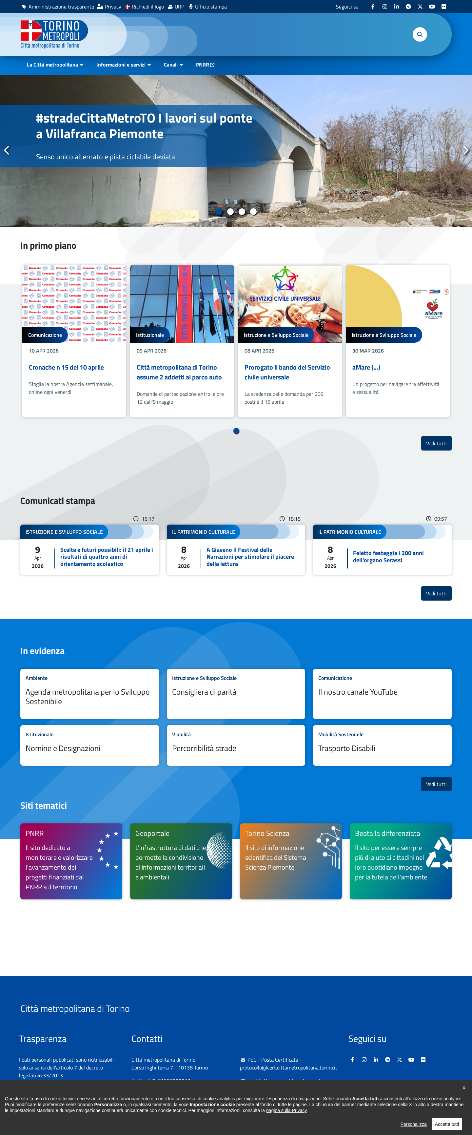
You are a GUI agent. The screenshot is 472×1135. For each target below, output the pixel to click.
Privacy (113, 6)
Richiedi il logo (148, 6)
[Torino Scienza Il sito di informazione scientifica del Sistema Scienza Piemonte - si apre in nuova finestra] (291, 861)
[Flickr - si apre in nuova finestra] (444, 6)
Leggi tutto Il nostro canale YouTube (382, 694)
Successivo (465, 150)
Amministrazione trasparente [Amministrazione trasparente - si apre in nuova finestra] (61, 6)
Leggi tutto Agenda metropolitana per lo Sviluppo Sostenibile (89, 694)
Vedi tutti (439, 443)
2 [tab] (230, 212)
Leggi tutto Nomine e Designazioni (89, 745)
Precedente (7, 150)
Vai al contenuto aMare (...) (398, 341)
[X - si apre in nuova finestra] (420, 6)
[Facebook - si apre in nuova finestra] (373, 6)
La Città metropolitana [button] (52, 64)
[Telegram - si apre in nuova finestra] (408, 6)
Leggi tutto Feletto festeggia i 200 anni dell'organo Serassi (382, 550)
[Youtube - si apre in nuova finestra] (432, 6)
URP (179, 6)
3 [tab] (241, 212)
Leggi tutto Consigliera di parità (236, 694)
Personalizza (414, 1131)
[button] (420, 34)
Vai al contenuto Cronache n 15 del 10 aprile (74, 341)
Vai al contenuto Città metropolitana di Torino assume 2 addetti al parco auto (182, 341)
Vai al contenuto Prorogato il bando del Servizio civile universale (290, 341)
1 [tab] (219, 212)
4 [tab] (253, 212)
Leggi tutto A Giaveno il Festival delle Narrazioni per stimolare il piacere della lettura (236, 550)
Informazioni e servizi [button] (121, 64)
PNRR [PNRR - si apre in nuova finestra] (202, 64)
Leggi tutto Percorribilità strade (236, 745)
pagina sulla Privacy (286, 1117)
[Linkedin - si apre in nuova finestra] (397, 6)
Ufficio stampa (211, 6)
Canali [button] (171, 64)
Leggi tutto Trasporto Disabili (382, 745)
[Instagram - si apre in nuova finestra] (385, 6)
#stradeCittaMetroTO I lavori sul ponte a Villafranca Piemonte (144, 126)
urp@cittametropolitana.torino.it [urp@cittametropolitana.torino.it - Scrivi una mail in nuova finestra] (280, 1081)
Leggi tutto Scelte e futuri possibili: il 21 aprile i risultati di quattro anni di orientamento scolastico (89, 550)
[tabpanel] (236, 151)
